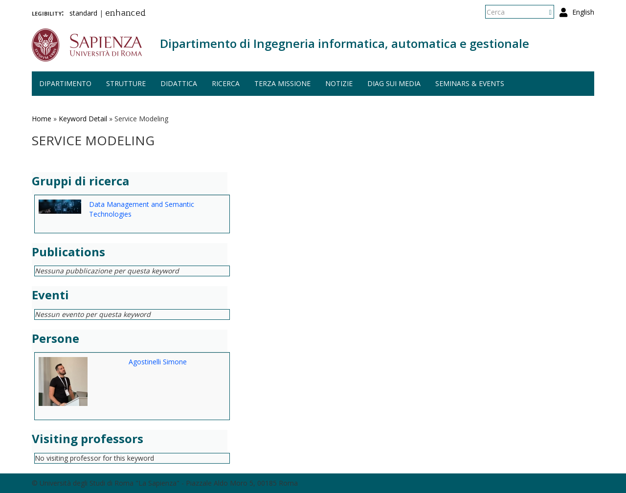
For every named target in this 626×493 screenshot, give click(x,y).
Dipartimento (65, 83)
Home (41, 118)
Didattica (178, 83)
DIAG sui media (394, 83)
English (583, 12)
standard (83, 13)
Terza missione (282, 83)
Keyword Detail (83, 118)
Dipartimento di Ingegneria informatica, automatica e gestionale (344, 43)
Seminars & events (469, 83)
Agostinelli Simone (158, 361)
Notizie (339, 83)
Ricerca (226, 83)
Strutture (126, 83)
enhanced (125, 13)
